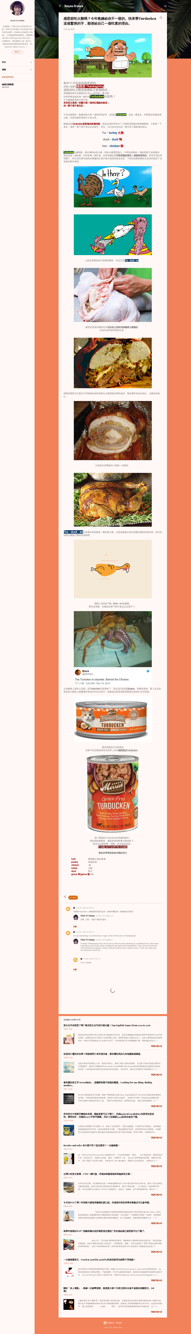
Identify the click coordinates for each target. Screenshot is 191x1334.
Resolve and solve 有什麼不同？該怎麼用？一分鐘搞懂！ (91, 1145)
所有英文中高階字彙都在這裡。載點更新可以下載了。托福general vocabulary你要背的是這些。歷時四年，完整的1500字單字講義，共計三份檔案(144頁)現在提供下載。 (108, 1115)
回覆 (75, 927)
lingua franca (73, 6)
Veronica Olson (117, 1327)
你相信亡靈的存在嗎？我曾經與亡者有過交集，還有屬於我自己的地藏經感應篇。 (102, 1053)
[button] (160, 18)
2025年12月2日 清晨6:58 (104, 940)
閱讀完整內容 (156, 1046)
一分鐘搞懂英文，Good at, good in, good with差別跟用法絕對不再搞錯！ (99, 1259)
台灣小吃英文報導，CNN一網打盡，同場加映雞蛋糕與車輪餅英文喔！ (97, 1173)
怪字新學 (73, 897)
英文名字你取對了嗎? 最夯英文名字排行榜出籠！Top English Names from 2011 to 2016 (106, 1025)
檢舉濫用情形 (8, 77)
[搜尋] (165, 6)
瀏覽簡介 (17, 52)
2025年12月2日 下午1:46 (91, 959)
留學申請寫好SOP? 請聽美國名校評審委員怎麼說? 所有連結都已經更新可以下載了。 (104, 1231)
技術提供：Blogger (113, 1323)
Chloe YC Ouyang (87, 916)
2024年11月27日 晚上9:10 (104, 916)
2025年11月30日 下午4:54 (85, 932)
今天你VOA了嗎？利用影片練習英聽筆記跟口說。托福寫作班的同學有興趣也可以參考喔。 (107, 1202)
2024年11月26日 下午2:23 (85, 908)
